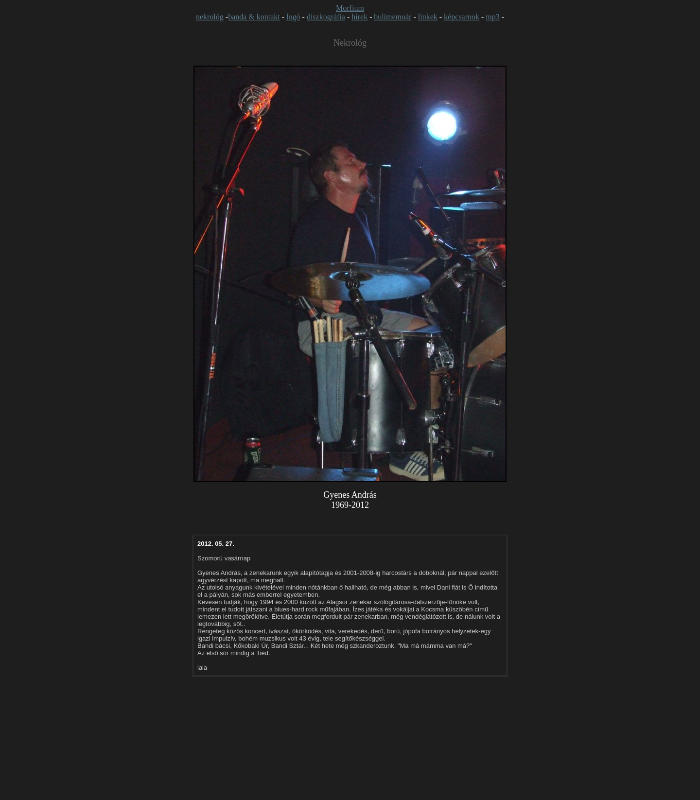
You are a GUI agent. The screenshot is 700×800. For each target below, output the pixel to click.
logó (293, 17)
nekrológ (210, 17)
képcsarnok (461, 17)
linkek (428, 17)
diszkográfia (326, 17)
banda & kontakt (254, 17)
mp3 (492, 17)
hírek (359, 17)
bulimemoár (392, 17)
